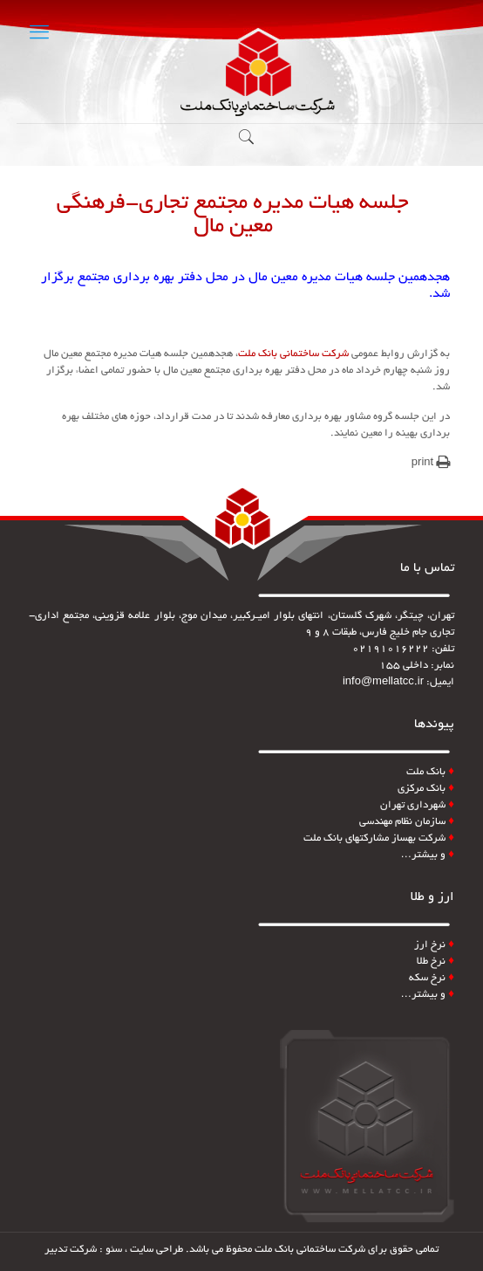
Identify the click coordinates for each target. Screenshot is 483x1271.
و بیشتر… (427, 855)
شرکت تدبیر (70, 1249)
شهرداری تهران (417, 805)
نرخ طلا (435, 961)
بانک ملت (426, 772)
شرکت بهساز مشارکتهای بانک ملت (378, 838)
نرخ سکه (431, 978)
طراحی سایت (156, 1249)
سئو (113, 1249)
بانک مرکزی (426, 788)
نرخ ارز (430, 945)
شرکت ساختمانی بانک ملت (294, 354)
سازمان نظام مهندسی (406, 822)
